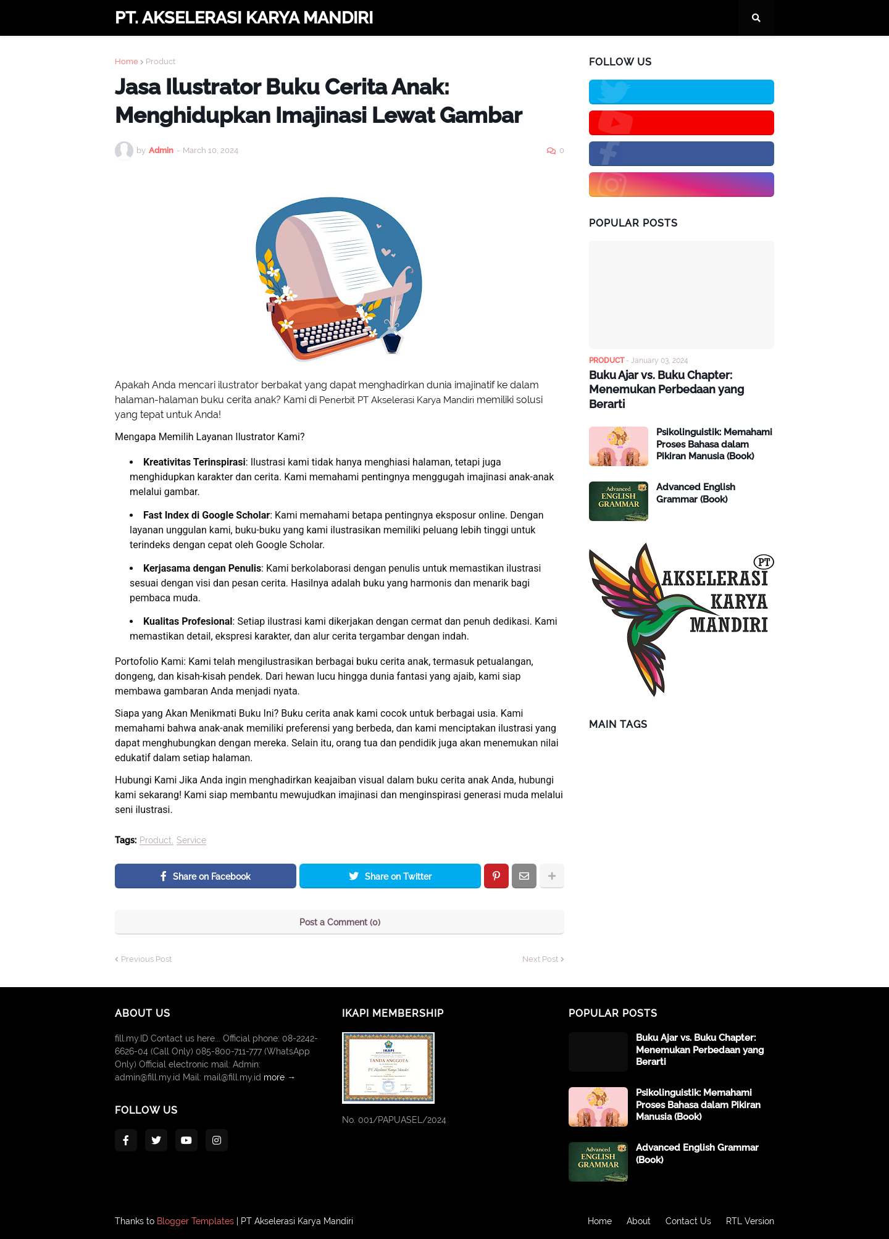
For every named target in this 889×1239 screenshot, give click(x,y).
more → (280, 1077)
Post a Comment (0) (339, 922)
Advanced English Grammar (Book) (695, 493)
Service (191, 840)
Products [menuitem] (343, 54)
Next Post (540, 959)
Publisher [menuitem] (461, 54)
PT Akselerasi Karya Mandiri (297, 1221)
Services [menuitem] (402, 54)
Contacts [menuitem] (280, 54)
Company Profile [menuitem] (202, 54)
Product (156, 840)
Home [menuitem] (135, 54)
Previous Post (146, 959)
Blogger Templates (195, 1221)
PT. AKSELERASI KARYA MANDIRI (244, 17)
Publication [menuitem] (529, 54)
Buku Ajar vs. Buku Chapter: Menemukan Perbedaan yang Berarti (666, 390)
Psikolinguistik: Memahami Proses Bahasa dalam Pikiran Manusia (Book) (714, 444)
